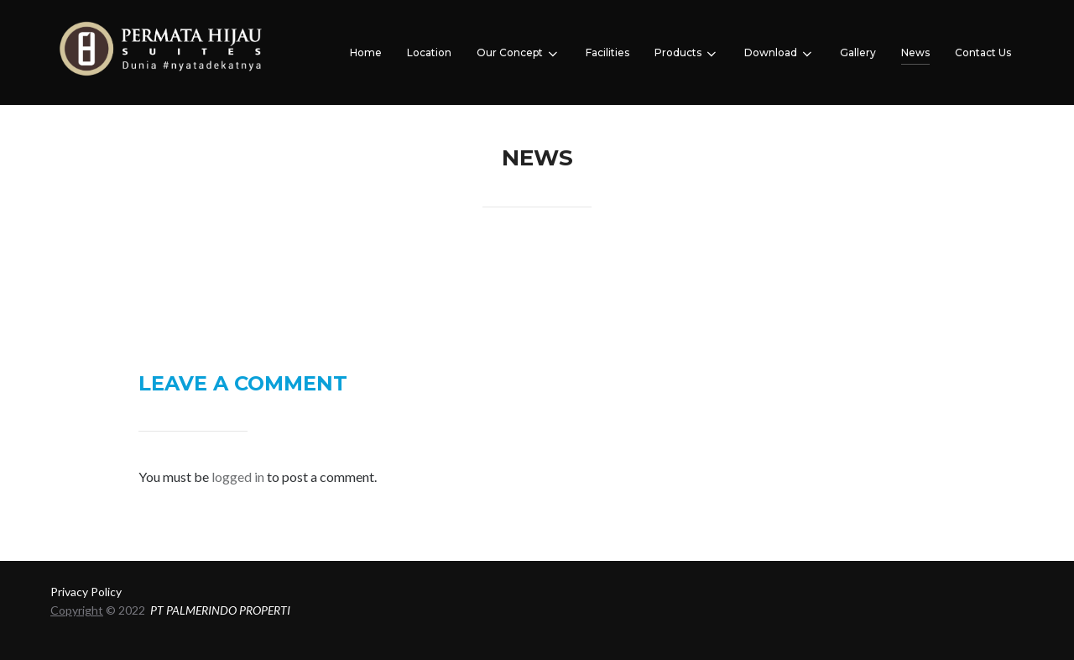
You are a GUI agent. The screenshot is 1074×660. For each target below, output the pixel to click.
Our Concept (518, 53)
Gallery (858, 52)
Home (366, 52)
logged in (237, 477)
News (915, 52)
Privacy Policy (86, 591)
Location (429, 52)
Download (779, 53)
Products (686, 53)
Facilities (607, 52)
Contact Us (983, 52)
